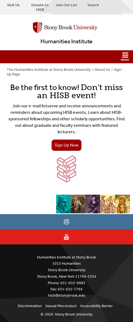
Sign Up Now (66, 145)
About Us (102, 69)
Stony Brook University (74, 314)
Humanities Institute (66, 41)
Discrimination (30, 306)
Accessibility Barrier (96, 306)
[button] (66, 56)
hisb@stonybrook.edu (66, 295)
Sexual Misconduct (61, 306)
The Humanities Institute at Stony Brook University (49, 69)
